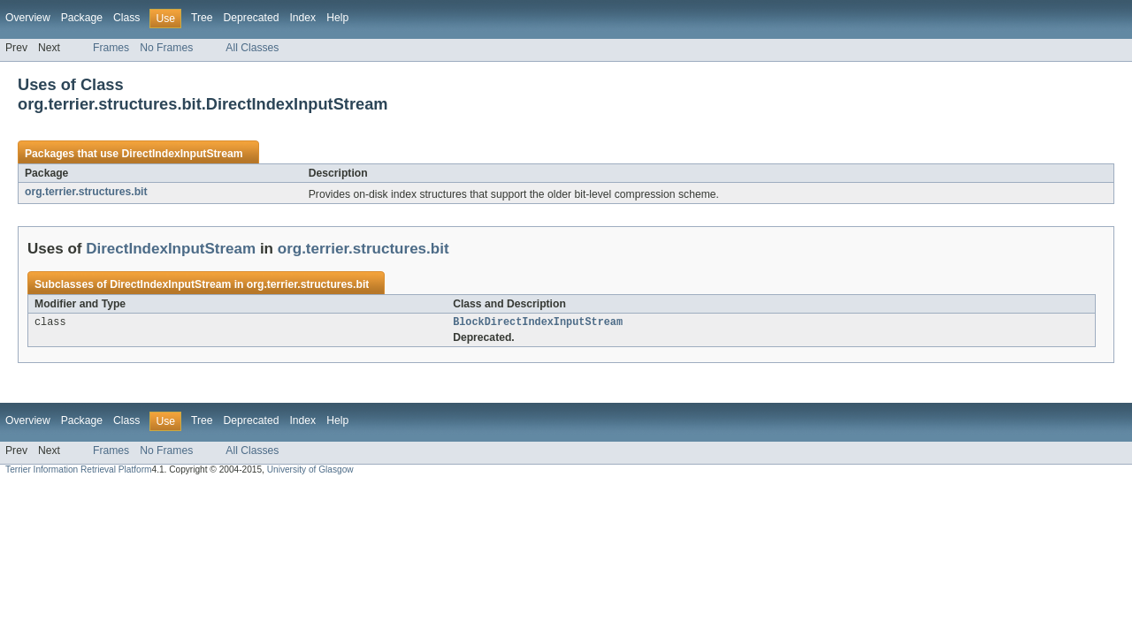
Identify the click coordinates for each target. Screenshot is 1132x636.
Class (126, 17)
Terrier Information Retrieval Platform (78, 471)
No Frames (166, 48)
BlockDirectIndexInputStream (538, 323)
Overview (27, 17)
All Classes (252, 48)
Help (337, 17)
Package (82, 17)
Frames (111, 48)
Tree (202, 17)
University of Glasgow (310, 471)
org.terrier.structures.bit (86, 192)
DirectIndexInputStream (181, 154)
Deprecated (251, 17)
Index (302, 17)
